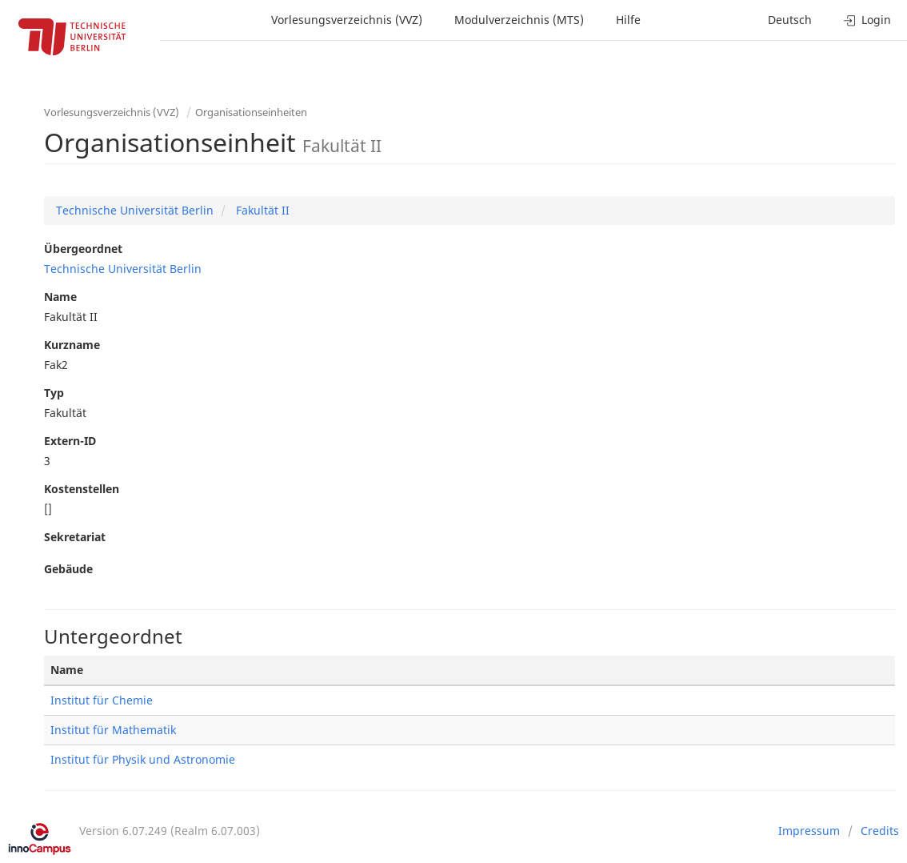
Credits (880, 830)
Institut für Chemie (101, 700)
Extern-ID (70, 440)
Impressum (809, 830)
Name (60, 296)
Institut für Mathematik (113, 729)
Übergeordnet (83, 248)
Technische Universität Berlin (135, 210)
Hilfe (628, 19)
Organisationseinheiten (251, 112)
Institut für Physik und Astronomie (142, 759)
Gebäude (68, 568)
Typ (54, 392)
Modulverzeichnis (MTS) (519, 19)
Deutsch (790, 19)
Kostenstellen (81, 488)
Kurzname (72, 344)
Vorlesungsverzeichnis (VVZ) (346, 19)
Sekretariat (75, 536)
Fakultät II (261, 210)
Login (867, 19)
